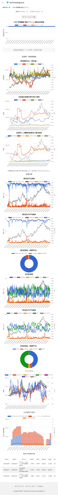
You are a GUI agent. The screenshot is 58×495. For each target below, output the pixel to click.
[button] (3, 2)
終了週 (36, 11)
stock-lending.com (15, 2)
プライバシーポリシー (30, 486)
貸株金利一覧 (6, 7)
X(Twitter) (40, 486)
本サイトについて (19, 486)
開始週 (22, 11)
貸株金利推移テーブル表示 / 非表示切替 (27, 50)
